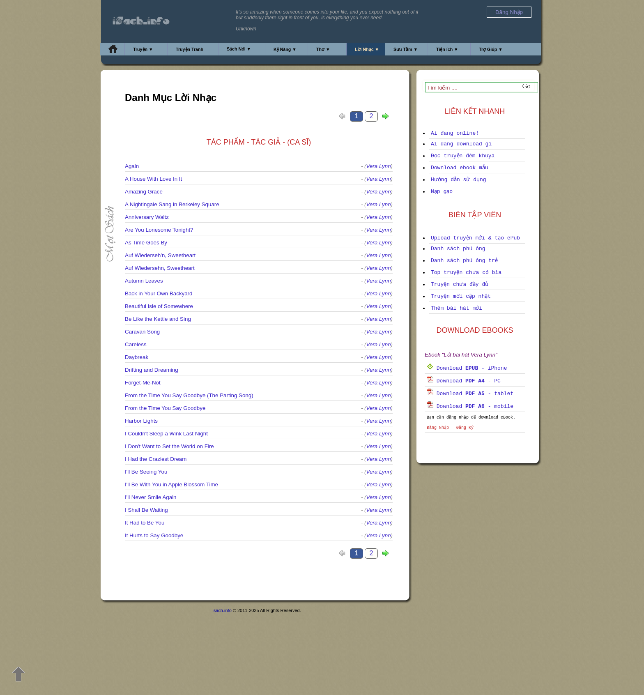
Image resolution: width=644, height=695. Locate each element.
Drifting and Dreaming (151, 370)
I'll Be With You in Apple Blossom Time (171, 484)
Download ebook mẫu (459, 168)
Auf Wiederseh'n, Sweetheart (160, 255)
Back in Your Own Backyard (158, 293)
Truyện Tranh (189, 49)
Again (132, 166)
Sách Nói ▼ (239, 48)
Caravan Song (142, 332)
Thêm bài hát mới (456, 308)
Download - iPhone (467, 368)
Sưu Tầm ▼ (405, 49)
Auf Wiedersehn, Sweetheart (160, 268)
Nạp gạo (442, 192)
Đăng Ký (465, 428)
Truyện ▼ (143, 49)
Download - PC (464, 381)
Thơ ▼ (323, 49)
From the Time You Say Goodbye (165, 408)
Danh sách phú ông (458, 249)
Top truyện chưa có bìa (466, 272)
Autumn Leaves (144, 281)
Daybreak (136, 357)
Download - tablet (470, 394)
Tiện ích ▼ (447, 49)
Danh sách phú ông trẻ (464, 261)
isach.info (221, 610)
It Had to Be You (144, 523)
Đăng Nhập (438, 428)
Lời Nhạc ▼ (367, 49)
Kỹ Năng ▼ (285, 49)
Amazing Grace (144, 192)
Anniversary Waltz (147, 217)
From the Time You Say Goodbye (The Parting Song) (189, 395)
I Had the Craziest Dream (155, 459)
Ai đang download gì (461, 144)
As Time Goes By (146, 242)
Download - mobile (470, 406)
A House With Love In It (153, 179)
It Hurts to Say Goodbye (154, 535)
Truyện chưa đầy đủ (459, 284)
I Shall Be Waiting (146, 510)
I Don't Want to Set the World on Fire (169, 446)
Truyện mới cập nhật (461, 296)
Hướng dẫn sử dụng (458, 180)
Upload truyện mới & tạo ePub (475, 238)
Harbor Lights (141, 421)
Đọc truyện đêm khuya (462, 156)
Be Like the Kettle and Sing (158, 319)
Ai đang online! (455, 133)
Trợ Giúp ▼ (491, 49)
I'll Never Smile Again (151, 497)
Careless (136, 344)
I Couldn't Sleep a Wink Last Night (166, 433)
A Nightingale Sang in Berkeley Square (172, 204)
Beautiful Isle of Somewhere (159, 306)
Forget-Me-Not (143, 383)
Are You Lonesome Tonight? (159, 230)
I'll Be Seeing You (146, 472)
